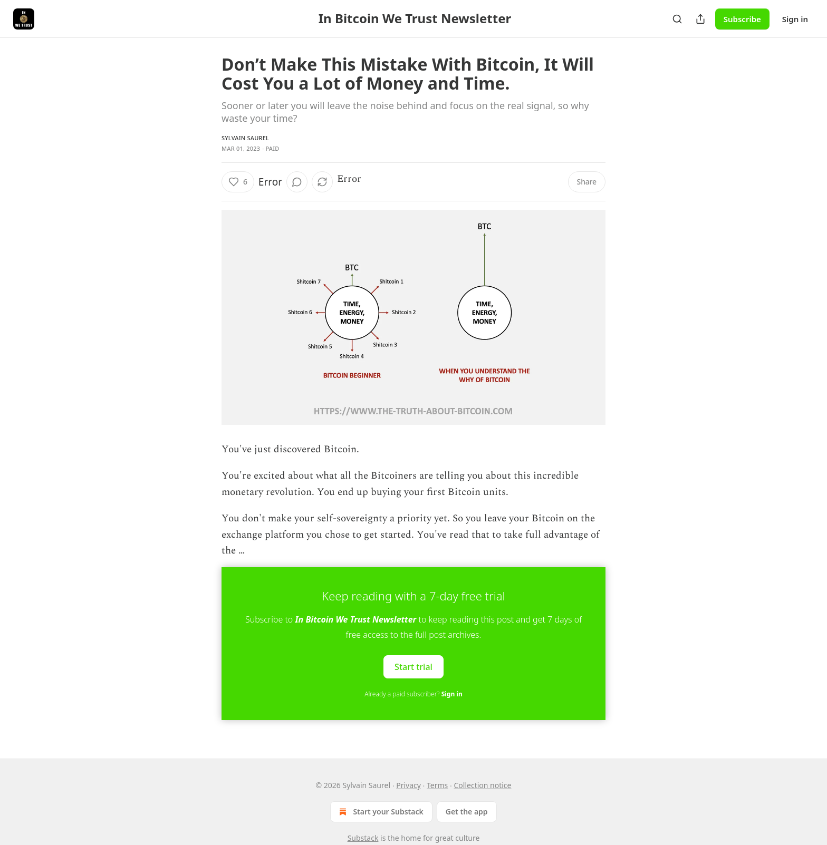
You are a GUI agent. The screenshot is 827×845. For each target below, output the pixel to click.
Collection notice (483, 785)
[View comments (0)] (296, 181)
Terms (437, 785)
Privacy (408, 785)
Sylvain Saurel (245, 138)
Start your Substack (380, 812)
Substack (363, 838)
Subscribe (742, 19)
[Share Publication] (700, 19)
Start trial (413, 667)
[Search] (677, 19)
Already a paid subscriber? (413, 693)
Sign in (795, 19)
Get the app (467, 812)
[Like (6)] (238, 181)
